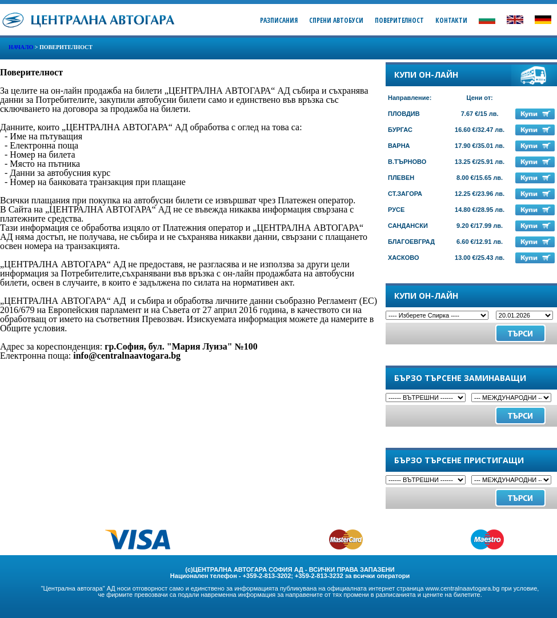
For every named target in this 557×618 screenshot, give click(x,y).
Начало (21, 47)
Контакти (451, 20)
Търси (520, 415)
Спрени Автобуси (336, 20)
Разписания (279, 20)
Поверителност (399, 20)
